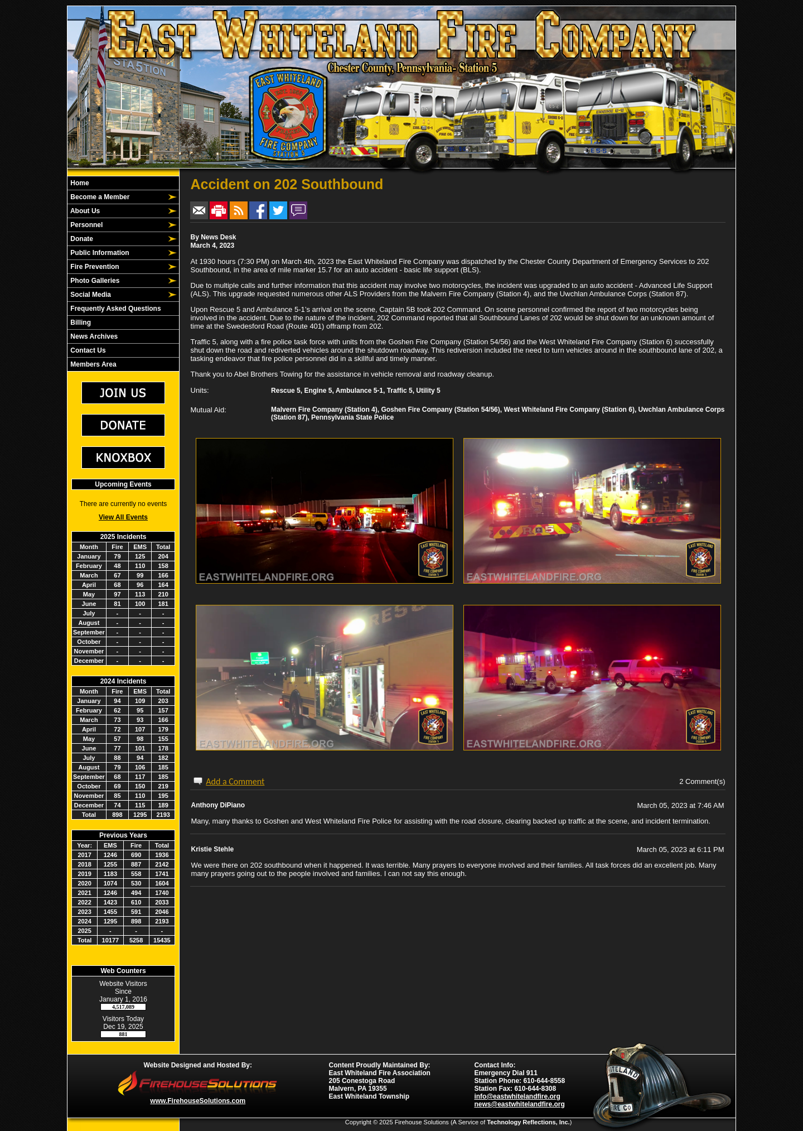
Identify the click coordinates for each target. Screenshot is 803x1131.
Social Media (90, 295)
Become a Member (99, 197)
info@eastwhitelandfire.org (517, 1096)
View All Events (123, 517)
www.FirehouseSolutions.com (197, 1101)
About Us (84, 211)
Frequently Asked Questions (115, 308)
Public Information (99, 253)
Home (79, 183)
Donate (81, 239)
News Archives (93, 336)
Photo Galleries (94, 281)
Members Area (93, 364)
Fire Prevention (94, 267)
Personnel (86, 225)
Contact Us (87, 350)
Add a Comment (235, 781)
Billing (80, 322)
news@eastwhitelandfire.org (519, 1104)
